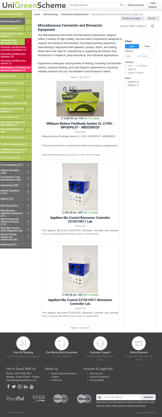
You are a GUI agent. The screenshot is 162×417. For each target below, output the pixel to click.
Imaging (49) (7, 96)
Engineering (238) (9, 185)
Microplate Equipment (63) (11, 130)
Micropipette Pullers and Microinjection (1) (13, 123)
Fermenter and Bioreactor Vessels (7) (13, 62)
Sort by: (152, 18)
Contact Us (56, 380)
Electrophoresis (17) (11, 28)
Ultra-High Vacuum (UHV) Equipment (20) (11, 229)
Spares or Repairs (136, 73)
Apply (132, 46)
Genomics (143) (8, 76)
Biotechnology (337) (11, 21)
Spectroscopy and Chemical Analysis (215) (10, 222)
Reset (147, 46)
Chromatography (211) (12, 165)
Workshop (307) (8, 244)
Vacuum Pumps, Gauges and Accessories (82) (9, 237)
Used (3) (132, 69)
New (130, 66)
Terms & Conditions (99, 377)
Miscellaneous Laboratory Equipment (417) (11, 213)
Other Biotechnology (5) (12, 137)
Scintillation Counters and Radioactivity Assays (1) (13, 150)
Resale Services (136, 5)
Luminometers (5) (9, 117)
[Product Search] (96, 5)
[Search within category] (137, 26)
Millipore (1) (133, 85)
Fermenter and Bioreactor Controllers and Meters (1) (14, 48)
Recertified (142, 66)
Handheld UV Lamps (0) (12, 83)
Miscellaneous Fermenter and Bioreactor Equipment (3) (15, 69)
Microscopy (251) (9, 205)
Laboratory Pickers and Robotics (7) (12, 110)
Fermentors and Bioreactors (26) (9, 41)
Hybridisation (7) (9, 89)
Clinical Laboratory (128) (10, 171)
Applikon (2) (133, 82)
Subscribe (148, 397)
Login (153, 3)
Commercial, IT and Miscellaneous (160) (11, 178)
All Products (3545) (12, 14)
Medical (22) (7, 199)
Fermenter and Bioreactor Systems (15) (13, 55)
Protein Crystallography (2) (14, 144)
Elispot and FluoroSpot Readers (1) (12, 34)
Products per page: (131, 18)
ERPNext (151, 412)
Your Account (96, 373)
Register (153, 7)
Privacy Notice (97, 380)
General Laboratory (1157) (10, 192)
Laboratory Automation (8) (14, 103)
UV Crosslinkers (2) (10, 157)
